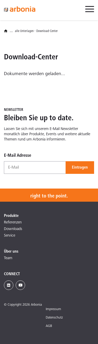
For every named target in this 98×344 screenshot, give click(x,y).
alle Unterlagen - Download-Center (36, 31)
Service (9, 236)
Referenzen (13, 223)
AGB (49, 326)
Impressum (53, 309)
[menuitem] (89, 12)
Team (8, 258)
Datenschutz (54, 318)
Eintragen (80, 167)
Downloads (13, 229)
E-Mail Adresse (17, 155)
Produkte (11, 216)
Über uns (11, 251)
